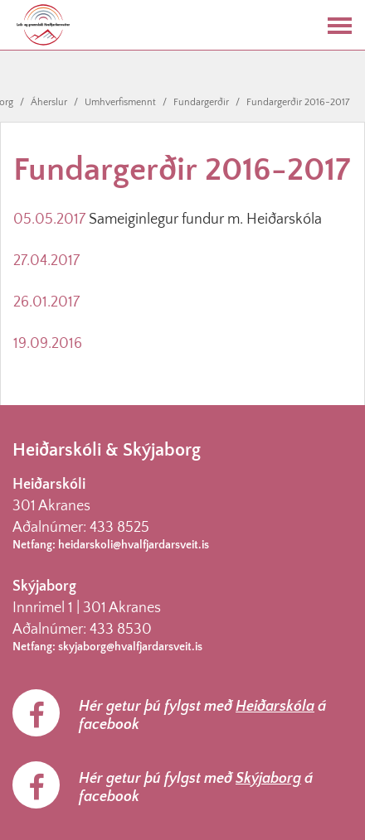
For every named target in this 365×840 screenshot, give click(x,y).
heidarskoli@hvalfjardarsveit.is (133, 545)
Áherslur (49, 102)
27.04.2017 (46, 261)
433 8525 (119, 527)
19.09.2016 (47, 344)
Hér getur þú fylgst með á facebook (202, 715)
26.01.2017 (46, 302)
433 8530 (121, 629)
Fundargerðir (201, 102)
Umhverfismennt (120, 102)
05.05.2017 (49, 219)
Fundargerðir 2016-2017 (297, 102)
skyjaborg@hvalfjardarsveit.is (130, 647)
